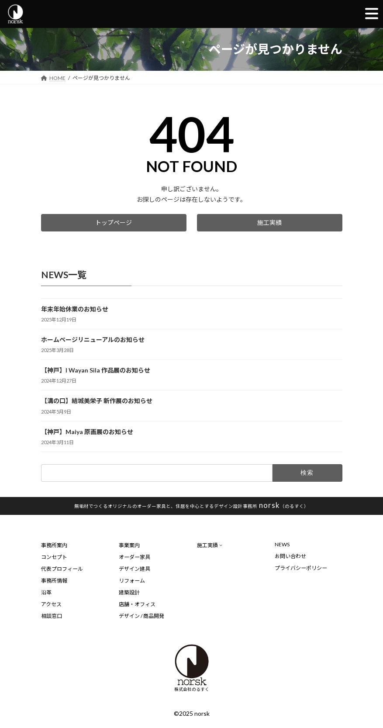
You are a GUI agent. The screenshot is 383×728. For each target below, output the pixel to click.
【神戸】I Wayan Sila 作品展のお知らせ (95, 370)
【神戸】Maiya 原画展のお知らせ (87, 431)
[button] (113, 222)
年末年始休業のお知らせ (74, 309)
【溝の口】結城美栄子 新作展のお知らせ (96, 400)
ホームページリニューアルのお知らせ (93, 339)
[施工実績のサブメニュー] (220, 544)
